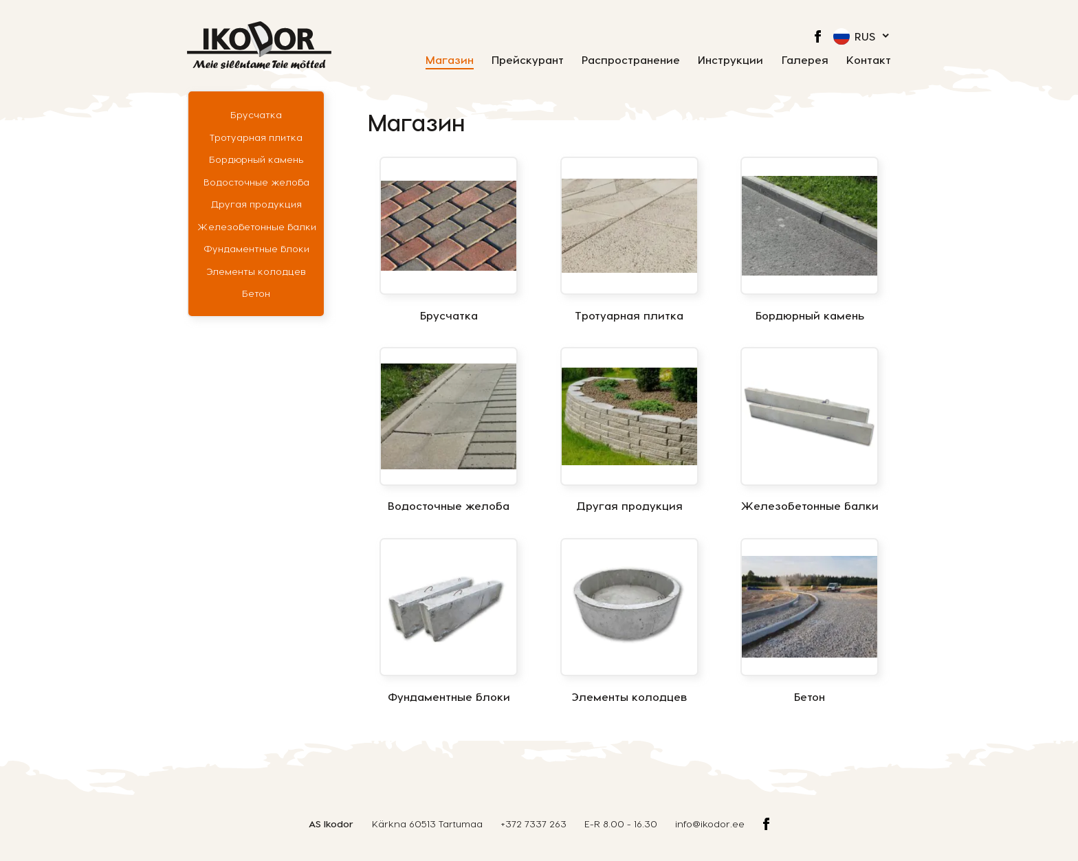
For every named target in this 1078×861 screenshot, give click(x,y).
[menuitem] (862, 36)
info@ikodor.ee (710, 823)
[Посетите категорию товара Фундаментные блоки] (449, 621)
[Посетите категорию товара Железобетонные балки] (809, 430)
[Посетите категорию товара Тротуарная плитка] (629, 240)
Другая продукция (256, 204)
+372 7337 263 (533, 823)
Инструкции (730, 60)
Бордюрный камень (256, 159)
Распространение (631, 60)
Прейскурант (528, 60)
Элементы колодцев (256, 271)
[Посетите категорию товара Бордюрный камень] (809, 240)
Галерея (805, 60)
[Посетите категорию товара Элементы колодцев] (629, 621)
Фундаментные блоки (256, 248)
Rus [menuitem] (865, 36)
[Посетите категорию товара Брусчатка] (449, 240)
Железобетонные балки (256, 226)
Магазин (450, 60)
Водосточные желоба (256, 182)
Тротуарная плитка (256, 137)
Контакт (868, 60)
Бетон (256, 293)
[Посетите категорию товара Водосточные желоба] (449, 430)
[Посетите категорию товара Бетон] (809, 621)
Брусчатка (256, 114)
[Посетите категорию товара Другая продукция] (629, 430)
